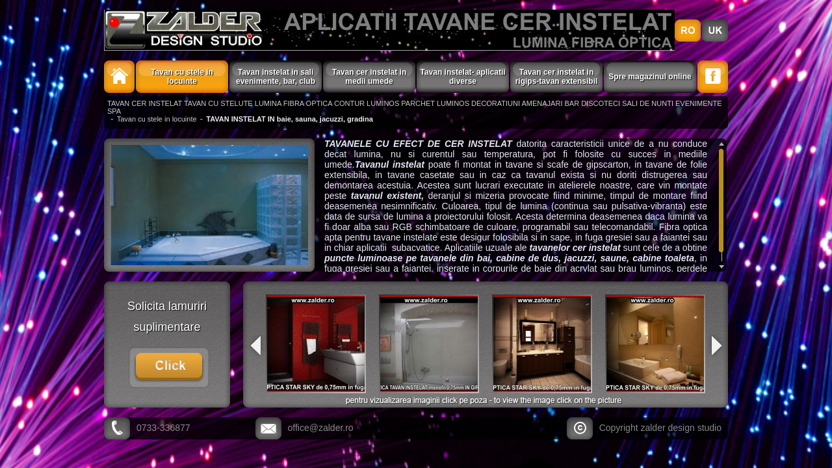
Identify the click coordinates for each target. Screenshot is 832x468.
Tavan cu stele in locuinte (182, 77)
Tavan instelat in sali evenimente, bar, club (275, 77)
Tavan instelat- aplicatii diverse (462, 77)
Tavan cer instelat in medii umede (369, 77)
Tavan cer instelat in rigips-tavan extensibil (556, 77)
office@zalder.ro (321, 427)
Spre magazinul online (649, 76)
